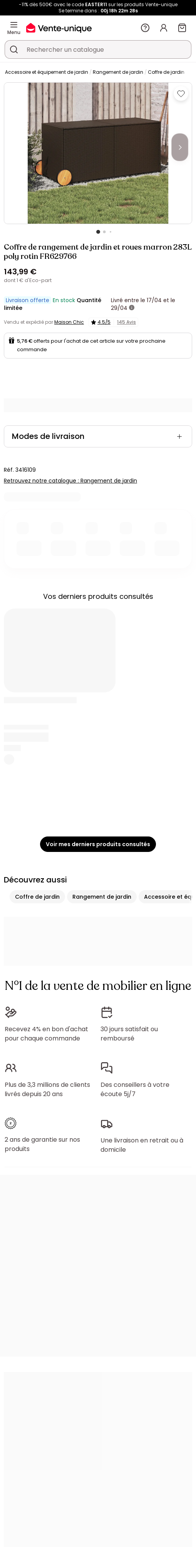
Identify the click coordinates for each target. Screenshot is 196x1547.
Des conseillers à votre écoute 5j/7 (135, 1089)
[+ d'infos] (131, 308)
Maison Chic (69, 322)
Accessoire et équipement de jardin (46, 72)
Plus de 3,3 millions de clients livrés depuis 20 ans (47, 1089)
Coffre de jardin (166, 72)
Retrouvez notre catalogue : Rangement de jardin (70, 480)
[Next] (179, 147)
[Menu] (13, 24)
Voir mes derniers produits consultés (98, 844)
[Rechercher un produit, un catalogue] (14, 49)
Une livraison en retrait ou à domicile (142, 1145)
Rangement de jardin (118, 72)
